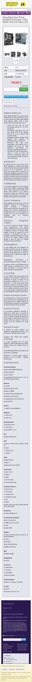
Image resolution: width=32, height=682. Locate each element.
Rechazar (11, 669)
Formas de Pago (21, 648)
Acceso (12, 13)
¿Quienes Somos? (22, 649)
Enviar (23, 639)
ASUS (16, 67)
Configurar (4, 669)
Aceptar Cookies (20, 669)
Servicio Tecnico (7, 651)
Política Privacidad (8, 646)
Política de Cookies (22, 646)
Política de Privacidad (10, 631)
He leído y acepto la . (15, 635)
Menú (5, 13)
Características (8, 102)
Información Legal (22, 644)
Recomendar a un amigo (10, 106)
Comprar (24, 89)
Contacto (20, 13)
